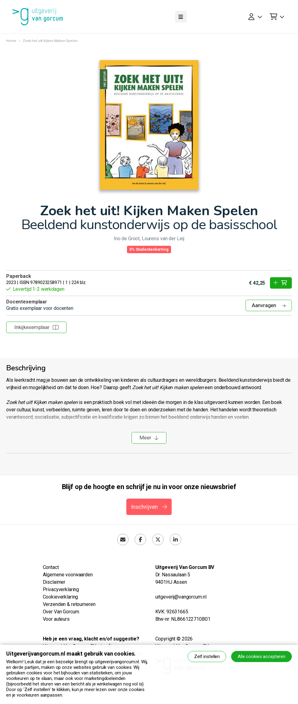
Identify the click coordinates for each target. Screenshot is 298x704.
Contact (51, 567)
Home (11, 41)
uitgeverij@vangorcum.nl (180, 597)
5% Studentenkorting (148, 249)
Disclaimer (54, 582)
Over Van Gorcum (61, 612)
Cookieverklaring (60, 597)
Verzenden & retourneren (69, 604)
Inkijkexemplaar (36, 327)
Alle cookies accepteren (261, 656)
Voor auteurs (56, 619)
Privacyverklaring (61, 589)
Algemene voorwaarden (68, 575)
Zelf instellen (207, 656)
